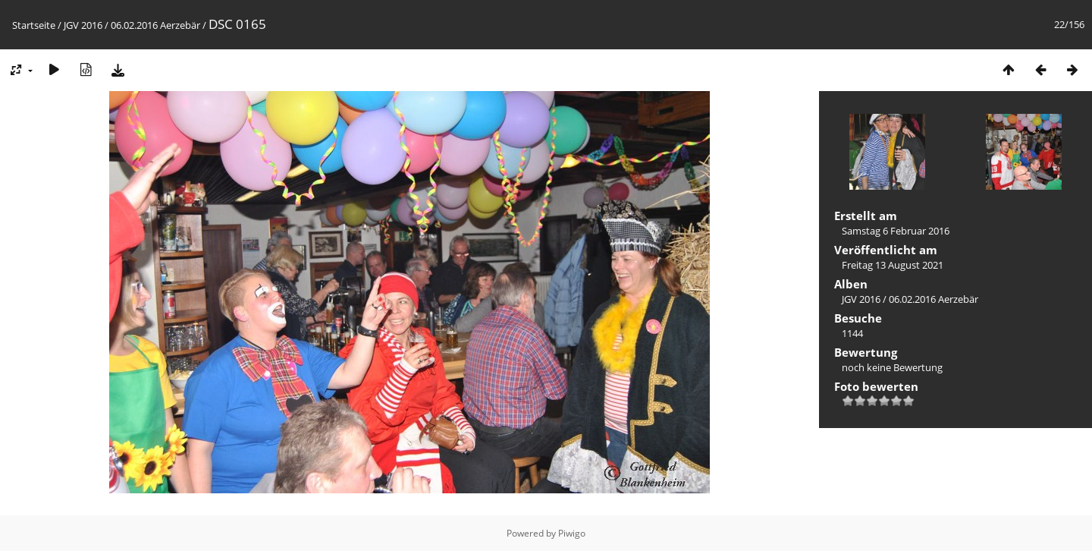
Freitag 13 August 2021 (892, 265)
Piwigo (571, 533)
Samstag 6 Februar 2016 (895, 231)
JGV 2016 (83, 25)
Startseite (33, 25)
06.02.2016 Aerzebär (155, 25)
